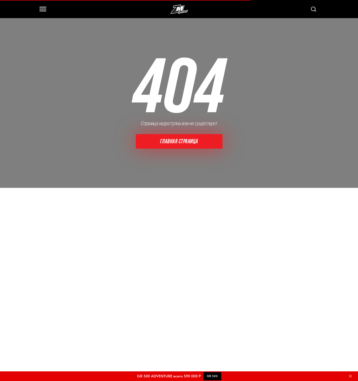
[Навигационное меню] (42, 9)
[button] (313, 9)
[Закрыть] (350, 376)
